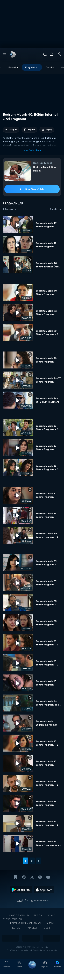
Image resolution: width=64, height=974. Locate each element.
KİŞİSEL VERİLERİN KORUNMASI (25, 923)
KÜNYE (51, 915)
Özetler (50, 67)
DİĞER (47, 928)
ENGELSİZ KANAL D (19, 915)
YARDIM (50, 923)
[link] (13, 54)
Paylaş (47, 129)
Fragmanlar (32, 67)
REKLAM (38, 915)
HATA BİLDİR (32, 928)
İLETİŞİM (16, 928)
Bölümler (13, 67)
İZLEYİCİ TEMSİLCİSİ (12, 919)
